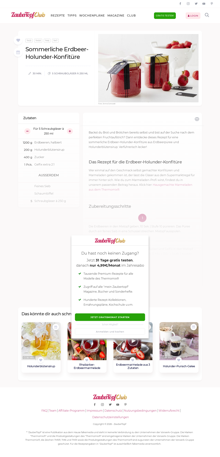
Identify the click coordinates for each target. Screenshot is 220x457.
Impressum (95, 410)
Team (53, 410)
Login (193, 15)
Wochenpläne (92, 15)
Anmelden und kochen (110, 331)
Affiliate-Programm (71, 410)
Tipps (72, 15)
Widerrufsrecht (169, 410)
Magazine (115, 15)
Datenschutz (113, 410)
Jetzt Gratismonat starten (110, 317)
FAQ (44, 410)
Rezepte (58, 15)
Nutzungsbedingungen (140, 410)
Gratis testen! (165, 15)
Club (131, 15)
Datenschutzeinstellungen (110, 417)
